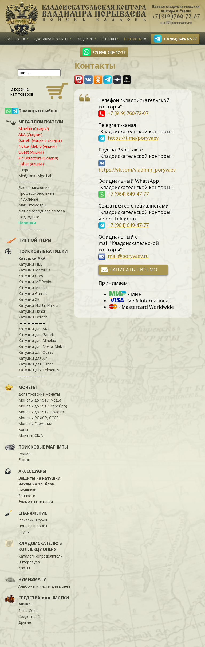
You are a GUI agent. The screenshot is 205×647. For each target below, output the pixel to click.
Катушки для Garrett (36, 334)
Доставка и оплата (51, 38)
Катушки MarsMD (34, 269)
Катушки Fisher (31, 311)
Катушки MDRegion (35, 281)
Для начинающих (33, 187)
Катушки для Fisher (35, 364)
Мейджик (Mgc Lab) (36, 175)
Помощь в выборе (38, 111)
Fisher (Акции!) (31, 163)
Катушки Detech (33, 316)
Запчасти (26, 495)
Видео (82, 38)
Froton (24, 459)
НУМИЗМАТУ (32, 579)
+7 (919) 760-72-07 (128, 113)
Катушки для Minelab (37, 340)
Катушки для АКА (34, 328)
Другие (24, 622)
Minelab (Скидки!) (33, 128)
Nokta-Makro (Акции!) (37, 146)
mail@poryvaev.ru (128, 256)
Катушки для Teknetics (38, 369)
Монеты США (30, 435)
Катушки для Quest (35, 352)
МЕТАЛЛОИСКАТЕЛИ (41, 122)
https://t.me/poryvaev (133, 138)
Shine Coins (28, 610)
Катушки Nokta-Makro (38, 305)
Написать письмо (133, 269)
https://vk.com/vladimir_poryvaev (137, 169)
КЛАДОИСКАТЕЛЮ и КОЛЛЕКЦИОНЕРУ (40, 546)
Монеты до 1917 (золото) (41, 411)
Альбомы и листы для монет (44, 586)
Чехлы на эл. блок (36, 483)
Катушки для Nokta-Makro (42, 346)
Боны (23, 429)
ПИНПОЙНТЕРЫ (35, 240)
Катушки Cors (30, 275)
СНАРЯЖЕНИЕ (32, 513)
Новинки (27, 222)
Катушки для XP (32, 358)
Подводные (28, 216)
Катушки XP (29, 299)
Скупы (23, 531)
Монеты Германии (35, 423)
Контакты (133, 38)
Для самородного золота (41, 210)
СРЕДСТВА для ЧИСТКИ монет (43, 601)
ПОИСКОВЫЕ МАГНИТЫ (43, 447)
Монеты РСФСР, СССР (38, 417)
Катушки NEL (30, 264)
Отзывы (108, 38)
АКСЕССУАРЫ (32, 471)
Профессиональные (36, 193)
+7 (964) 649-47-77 (128, 193)
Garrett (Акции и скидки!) (40, 140)
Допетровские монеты (39, 394)
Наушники (27, 489)
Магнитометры (32, 205)
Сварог (24, 169)
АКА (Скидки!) (30, 134)
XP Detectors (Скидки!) (38, 158)
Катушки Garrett (32, 293)
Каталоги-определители (40, 556)
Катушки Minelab (33, 287)
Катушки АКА (31, 258)
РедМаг (25, 453)
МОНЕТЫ (27, 387)
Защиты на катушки (39, 478)
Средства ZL (29, 616)
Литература (29, 561)
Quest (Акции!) (31, 152)
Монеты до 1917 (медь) (39, 400)
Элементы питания (35, 501)
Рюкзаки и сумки (33, 520)
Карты (24, 567)
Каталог (13, 38)
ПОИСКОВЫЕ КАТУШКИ (43, 251)
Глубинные (28, 199)
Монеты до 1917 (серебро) (42, 405)
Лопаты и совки (32, 525)
